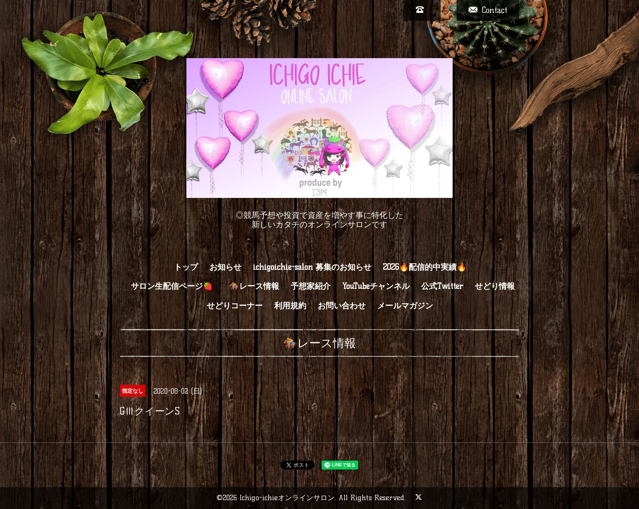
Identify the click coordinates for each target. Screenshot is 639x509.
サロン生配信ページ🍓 (176, 286)
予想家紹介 (311, 286)
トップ (186, 267)
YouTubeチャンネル (376, 286)
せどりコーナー (235, 306)
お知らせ (225, 267)
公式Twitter (442, 286)
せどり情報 (495, 286)
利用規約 (290, 306)
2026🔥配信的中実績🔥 (424, 267)
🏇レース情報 (254, 286)
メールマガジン (405, 306)
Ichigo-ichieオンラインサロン (287, 497)
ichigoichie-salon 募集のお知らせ (312, 267)
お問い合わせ (342, 306)
